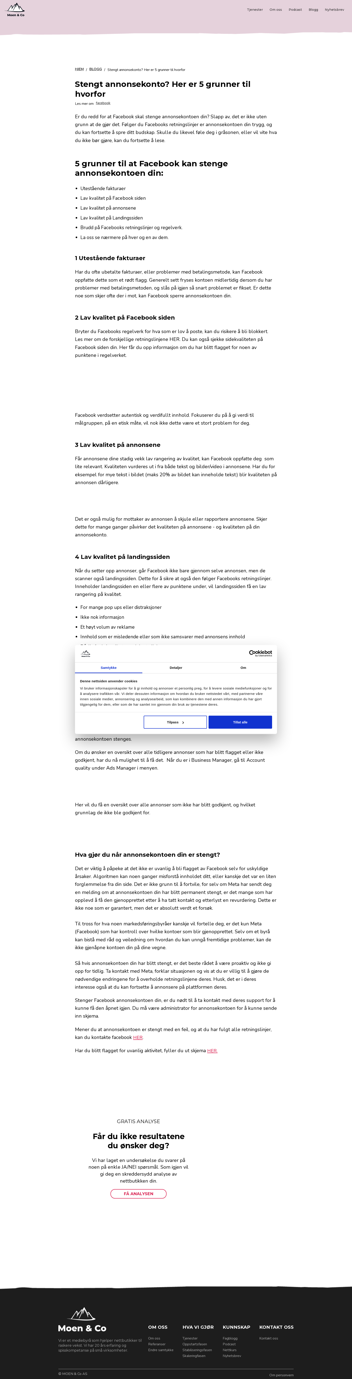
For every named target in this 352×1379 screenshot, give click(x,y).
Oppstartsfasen (195, 1344)
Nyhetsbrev (334, 10)
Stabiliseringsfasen (197, 1350)
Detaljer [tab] (176, 667)
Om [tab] (243, 667)
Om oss (276, 10)
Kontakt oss (268, 1338)
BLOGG (95, 69)
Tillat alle (240, 722)
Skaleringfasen (194, 1356)
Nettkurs (230, 1350)
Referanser (156, 1344)
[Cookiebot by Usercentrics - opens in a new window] (252, 653)
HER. (212, 1050)
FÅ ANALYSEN (138, 1193)
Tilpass (175, 722)
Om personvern (281, 1375)
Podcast (295, 10)
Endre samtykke (161, 1350)
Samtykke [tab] (109, 667)
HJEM (79, 69)
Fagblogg (230, 1338)
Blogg (313, 10)
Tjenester (255, 10)
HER (138, 1037)
